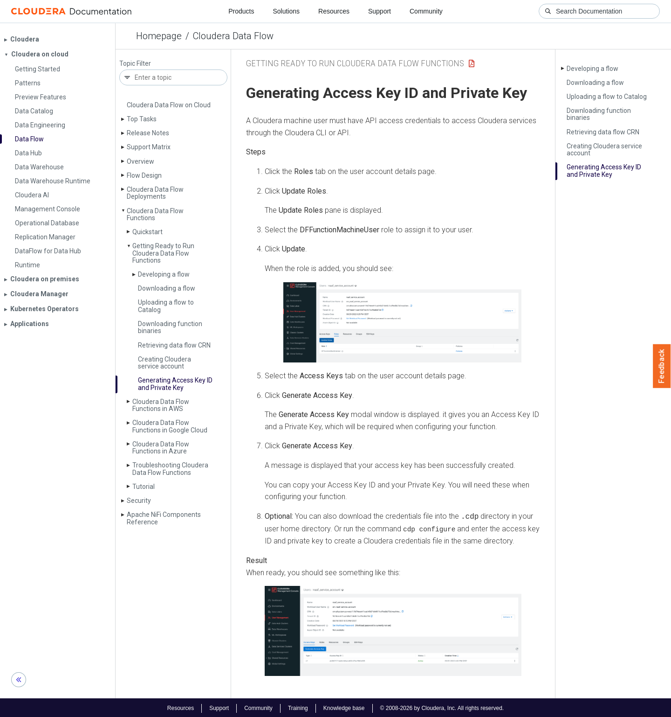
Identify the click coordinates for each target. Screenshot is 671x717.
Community (426, 11)
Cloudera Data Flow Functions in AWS (160, 405)
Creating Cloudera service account (164, 362)
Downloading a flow (166, 288)
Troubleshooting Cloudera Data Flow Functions (170, 468)
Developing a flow (164, 274)
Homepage (159, 36)
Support (379, 11)
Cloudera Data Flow (233, 36)
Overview (140, 161)
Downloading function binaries (170, 327)
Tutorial (143, 486)
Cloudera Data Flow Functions (155, 214)
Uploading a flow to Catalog (166, 306)
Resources (333, 11)
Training (298, 706)
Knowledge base (344, 706)
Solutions (286, 11)
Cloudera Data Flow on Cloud (169, 105)
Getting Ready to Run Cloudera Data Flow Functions (163, 253)
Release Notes (148, 133)
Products (241, 11)
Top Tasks (142, 119)
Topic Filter (135, 63)
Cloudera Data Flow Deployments (155, 193)
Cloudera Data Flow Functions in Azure (160, 447)
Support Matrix (149, 147)
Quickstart (147, 232)
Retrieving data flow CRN (174, 345)
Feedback (661, 366)
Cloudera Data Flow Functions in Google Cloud (169, 426)
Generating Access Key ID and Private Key (175, 383)
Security (139, 500)
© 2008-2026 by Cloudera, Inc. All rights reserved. (442, 706)
